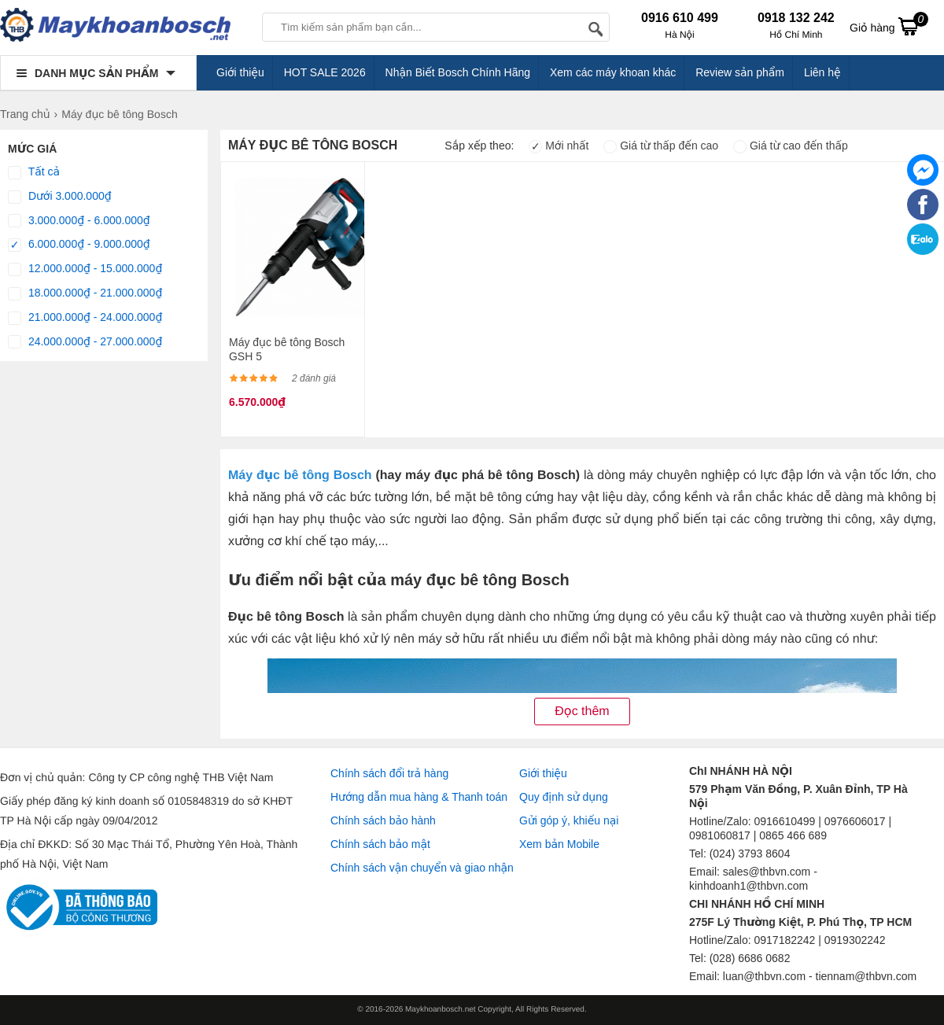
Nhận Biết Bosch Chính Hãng (458, 72)
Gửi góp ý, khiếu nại (568, 820)
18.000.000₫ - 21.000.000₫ (85, 293)
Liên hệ (822, 72)
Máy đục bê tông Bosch (300, 475)
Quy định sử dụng (563, 797)
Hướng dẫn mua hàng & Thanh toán (418, 797)
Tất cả (34, 172)
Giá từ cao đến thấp (790, 145)
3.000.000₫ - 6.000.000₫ (79, 221)
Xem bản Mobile (559, 844)
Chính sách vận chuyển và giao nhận (422, 867)
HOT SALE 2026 (325, 72)
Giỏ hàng (889, 26)
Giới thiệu (240, 72)
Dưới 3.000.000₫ (60, 197)
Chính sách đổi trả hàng (389, 773)
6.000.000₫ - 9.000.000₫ (79, 245)
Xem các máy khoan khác (613, 72)
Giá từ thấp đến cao (660, 145)
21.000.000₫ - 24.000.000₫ (85, 318)
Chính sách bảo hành (383, 820)
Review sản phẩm (739, 72)
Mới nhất (558, 145)
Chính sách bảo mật (380, 844)
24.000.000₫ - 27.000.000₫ (85, 342)
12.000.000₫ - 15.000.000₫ (85, 269)
